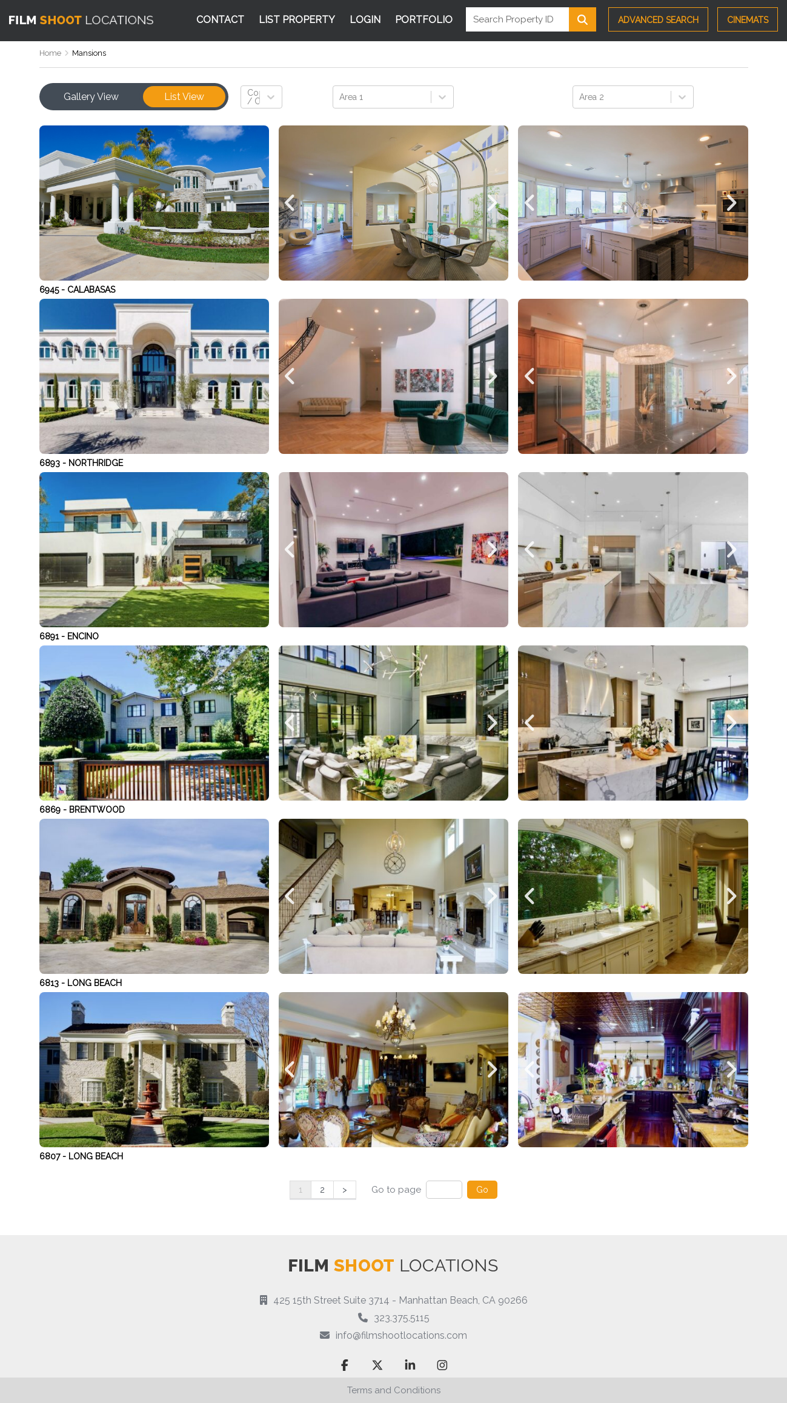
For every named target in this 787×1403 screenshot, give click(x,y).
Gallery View (91, 96)
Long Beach (94, 983)
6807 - (53, 1156)
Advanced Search (658, 20)
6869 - (54, 810)
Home (50, 53)
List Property (297, 19)
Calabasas (91, 290)
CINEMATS (747, 20)
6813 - (53, 983)
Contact (220, 19)
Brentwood (97, 810)
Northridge (95, 463)
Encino (83, 636)
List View (184, 96)
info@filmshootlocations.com (401, 1335)
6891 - (53, 636)
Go (482, 1190)
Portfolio (424, 19)
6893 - (53, 463)
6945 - (53, 290)
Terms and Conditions (393, 1390)
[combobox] (248, 96)
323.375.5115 (402, 1318)
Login (365, 19)
